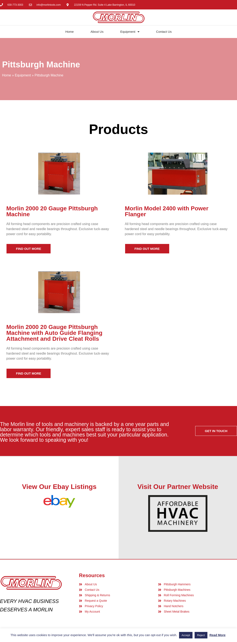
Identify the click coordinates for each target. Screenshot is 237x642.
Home (69, 31)
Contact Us (164, 31)
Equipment (129, 31)
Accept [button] (186, 635)
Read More (218, 635)
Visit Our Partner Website (177, 486)
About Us (96, 31)
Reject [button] (201, 635)
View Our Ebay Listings (59, 486)
